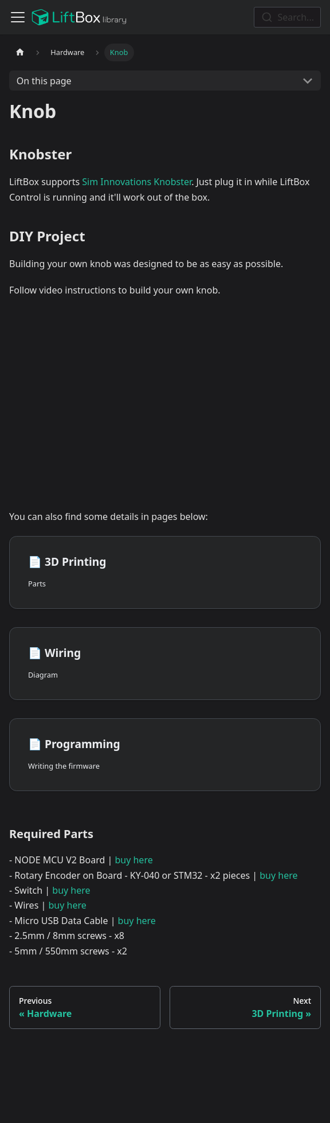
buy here (133, 860)
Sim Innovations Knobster (136, 181)
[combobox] (287, 17)
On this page (44, 81)
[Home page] (20, 52)
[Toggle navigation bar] (17, 17)
